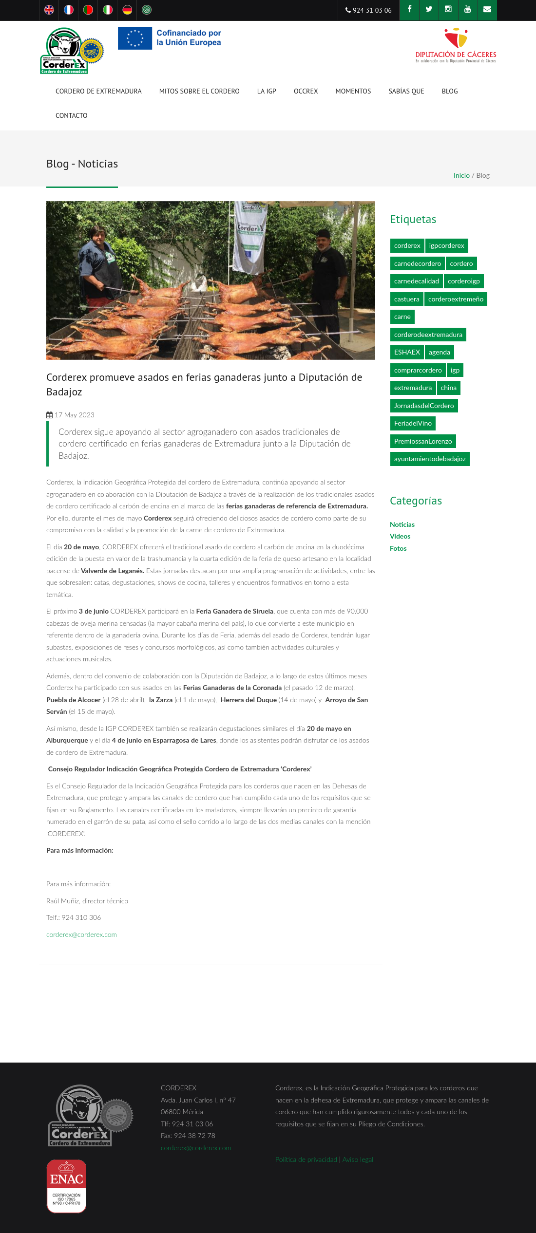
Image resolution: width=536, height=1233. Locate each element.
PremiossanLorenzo (423, 441)
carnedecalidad (416, 281)
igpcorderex (446, 245)
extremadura (413, 387)
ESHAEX (407, 352)
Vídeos (400, 536)
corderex (407, 245)
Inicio (462, 175)
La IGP (266, 93)
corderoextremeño (455, 299)
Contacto (72, 115)
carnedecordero (417, 263)
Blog (450, 91)
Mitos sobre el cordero (199, 91)
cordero (461, 263)
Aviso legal (358, 1159)
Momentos (353, 93)
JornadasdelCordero (424, 405)
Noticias (402, 524)
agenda (439, 352)
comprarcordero (418, 370)
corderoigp (464, 281)
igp (455, 370)
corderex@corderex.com (81, 934)
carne (402, 316)
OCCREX (306, 93)
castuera (407, 299)
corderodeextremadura (428, 334)
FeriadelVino (413, 423)
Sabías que (406, 91)
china (449, 387)
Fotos (398, 548)
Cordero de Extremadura (99, 93)
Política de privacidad (306, 1159)
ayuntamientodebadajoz (430, 458)
